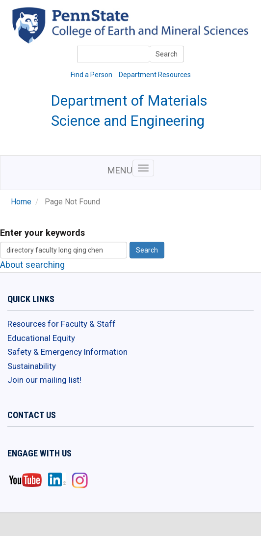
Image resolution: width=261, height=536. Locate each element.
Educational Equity (41, 338)
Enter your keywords (42, 232)
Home (21, 201)
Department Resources (155, 75)
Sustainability (31, 366)
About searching (32, 264)
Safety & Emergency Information (67, 352)
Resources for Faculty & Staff (61, 324)
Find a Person (91, 75)
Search (167, 54)
